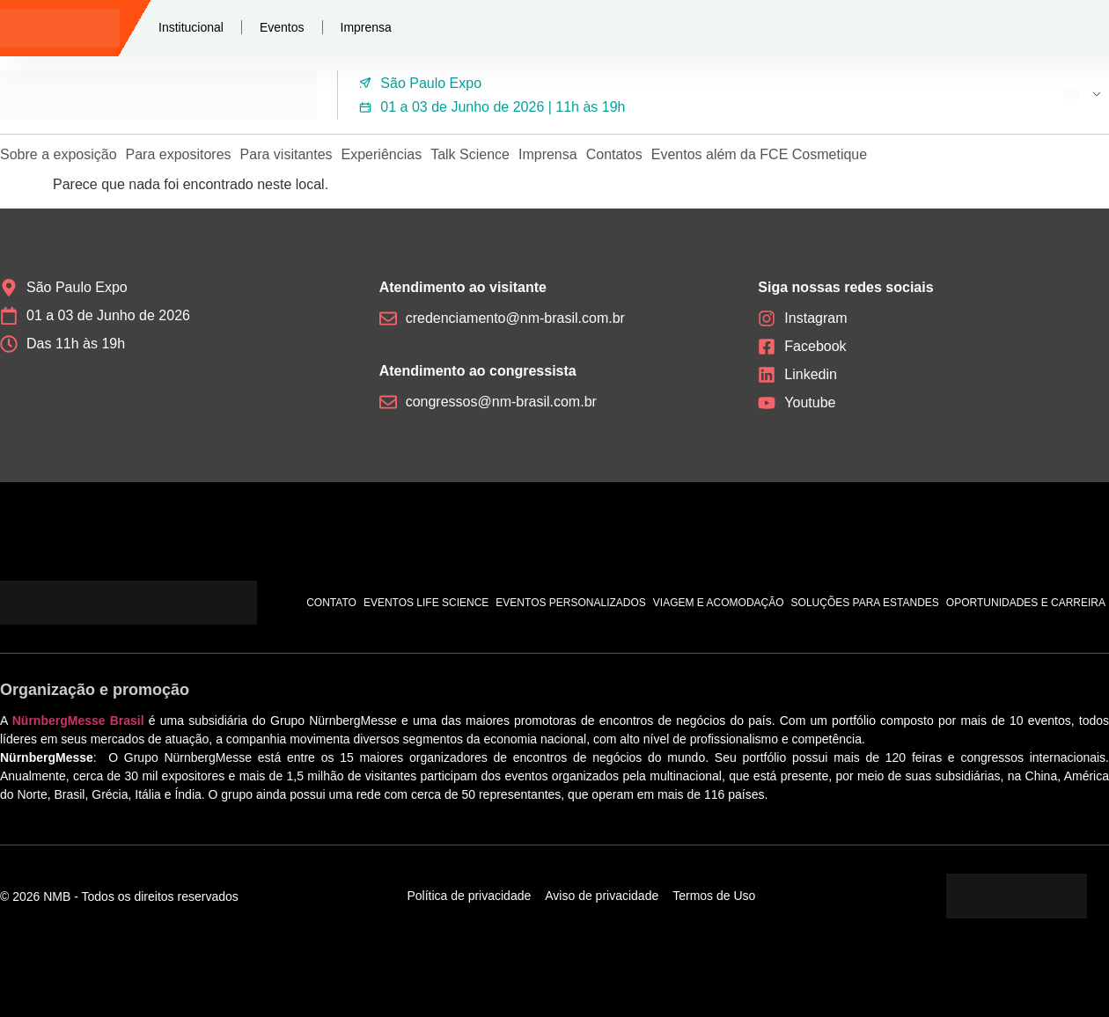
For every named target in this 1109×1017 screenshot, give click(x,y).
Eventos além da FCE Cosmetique (759, 154)
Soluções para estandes (865, 602)
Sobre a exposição (58, 154)
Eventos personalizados (571, 602)
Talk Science (470, 154)
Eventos (282, 27)
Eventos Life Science (426, 602)
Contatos (614, 154)
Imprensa (366, 27)
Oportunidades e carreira (1025, 602)
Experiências (382, 154)
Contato (331, 602)
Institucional (191, 27)
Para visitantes (286, 154)
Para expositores (178, 154)
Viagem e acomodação (718, 602)
